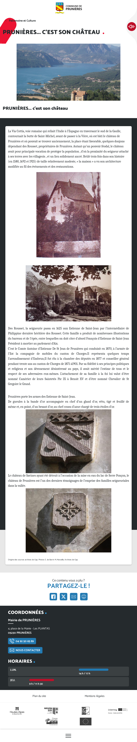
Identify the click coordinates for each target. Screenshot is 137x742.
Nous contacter (28, 650)
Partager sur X (63, 596)
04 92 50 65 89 (25, 641)
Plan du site (39, 696)
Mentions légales (95, 696)
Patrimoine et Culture (22, 20)
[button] (68, 214)
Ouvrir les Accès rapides (131, 26)
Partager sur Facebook (53, 596)
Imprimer (84, 596)
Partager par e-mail (73, 596)
